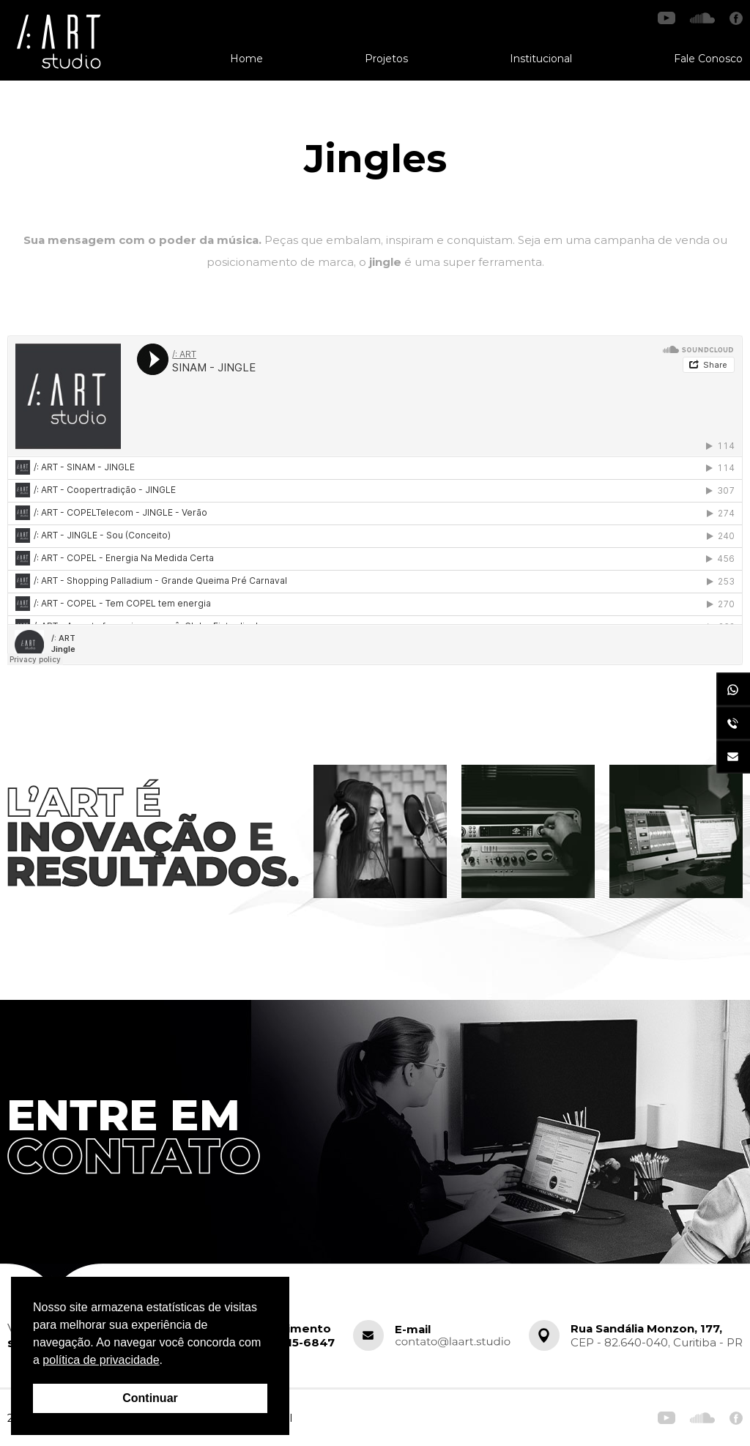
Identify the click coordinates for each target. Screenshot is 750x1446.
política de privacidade (100, 1360)
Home (246, 58)
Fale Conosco (708, 58)
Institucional (541, 58)
